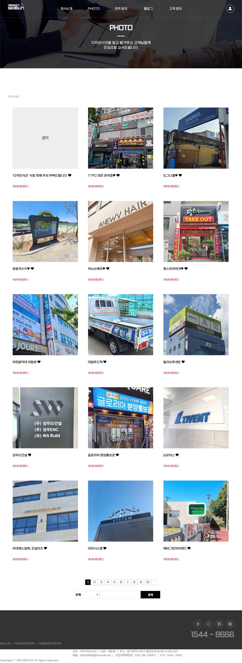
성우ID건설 (23, 457)
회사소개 (66, 9)
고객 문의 (175, 9)
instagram (230, 624)
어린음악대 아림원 (28, 364)
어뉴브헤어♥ (100, 271)
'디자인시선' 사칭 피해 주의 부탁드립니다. (43, 178)
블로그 (148, 9)
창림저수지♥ (24, 271)
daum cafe (209, 624)
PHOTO (94, 9)
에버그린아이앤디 (178, 550)
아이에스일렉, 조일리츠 (32, 550)
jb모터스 (172, 457)
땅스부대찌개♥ (177, 271)
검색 (157, 595)
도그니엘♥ (173, 176)
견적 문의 (121, 9)
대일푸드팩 (98, 364)
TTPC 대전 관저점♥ (106, 176)
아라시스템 (98, 550)
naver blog (198, 624)
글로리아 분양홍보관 (105, 457)
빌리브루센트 (175, 364)
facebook (219, 624)
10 (147, 584)
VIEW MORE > (20, 186)
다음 (154, 584)
